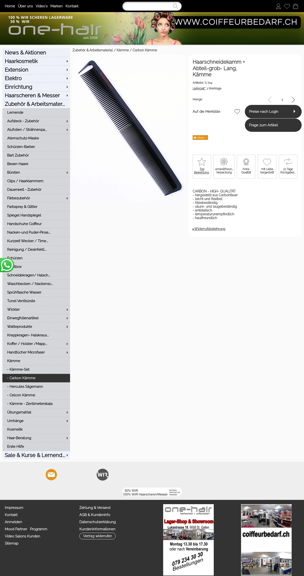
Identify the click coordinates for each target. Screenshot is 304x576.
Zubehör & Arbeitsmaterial (22, 50)
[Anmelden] (278, 6)
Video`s (42, 6)
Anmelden (13, 522)
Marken (56, 6)
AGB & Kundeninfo (94, 515)
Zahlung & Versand (94, 508)
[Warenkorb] (295, 6)
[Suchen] (152, 6)
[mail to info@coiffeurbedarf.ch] (51, 475)
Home (10, 6)
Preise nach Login (246, 105)
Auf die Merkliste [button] (171, 105)
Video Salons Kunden (22, 536)
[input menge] (282, 93)
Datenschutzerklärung (97, 522)
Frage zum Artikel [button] (246, 119)
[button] (22, 475)
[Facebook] (64, 475)
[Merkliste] (287, 6)
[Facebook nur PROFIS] (90, 475)
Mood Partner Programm (26, 529)
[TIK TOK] (115, 475)
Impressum (14, 508)
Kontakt (72, 6)
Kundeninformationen (97, 529)
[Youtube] (77, 475)
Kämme (53, 50)
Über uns (25, 6)
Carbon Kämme (74, 50)
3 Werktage (171, 82)
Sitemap (11, 543)
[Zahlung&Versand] (103, 475)
